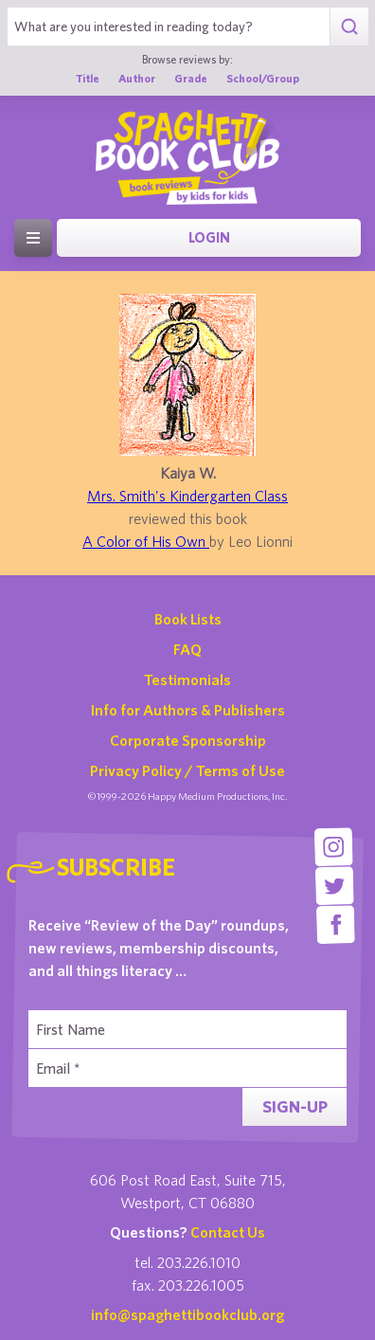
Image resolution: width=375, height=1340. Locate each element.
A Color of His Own (145, 541)
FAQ (187, 649)
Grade (190, 77)
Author (136, 77)
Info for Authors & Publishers (188, 709)
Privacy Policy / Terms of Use (187, 770)
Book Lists (188, 618)
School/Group (262, 77)
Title (87, 77)
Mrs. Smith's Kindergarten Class (187, 495)
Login (209, 237)
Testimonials (187, 679)
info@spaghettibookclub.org (187, 1314)
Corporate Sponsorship (188, 740)
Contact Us (227, 1231)
